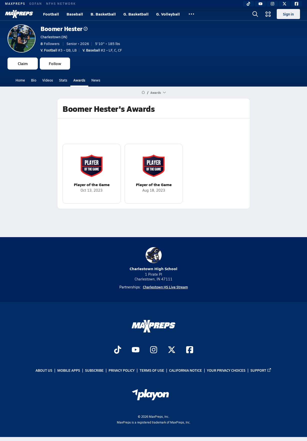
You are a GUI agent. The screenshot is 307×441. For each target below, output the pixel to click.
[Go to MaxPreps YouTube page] (136, 350)
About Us (44, 370)
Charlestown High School (153, 259)
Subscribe (94, 370)
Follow (55, 63)
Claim (23, 63)
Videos (47, 80)
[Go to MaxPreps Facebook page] (190, 350)
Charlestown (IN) (54, 37)
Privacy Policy (122, 370)
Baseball (75, 14)
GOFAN (35, 4)
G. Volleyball (168, 14)
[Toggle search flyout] (255, 14)
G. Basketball (136, 14)
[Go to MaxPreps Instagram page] (154, 350)
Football (51, 14)
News (95, 80)
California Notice (185, 370)
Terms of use (152, 370)
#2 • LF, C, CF (102, 50)
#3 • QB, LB (59, 50)
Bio (33, 80)
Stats (63, 80)
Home (20, 80)
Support (260, 370)
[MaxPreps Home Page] (143, 93)
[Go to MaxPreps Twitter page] (172, 350)
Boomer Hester (64, 29)
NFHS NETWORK (61, 4)
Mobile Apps (68, 370)
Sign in (288, 14)
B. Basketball (103, 14)
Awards (79, 80)
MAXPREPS (15, 4)
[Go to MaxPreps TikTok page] (118, 350)
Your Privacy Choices (226, 370)
